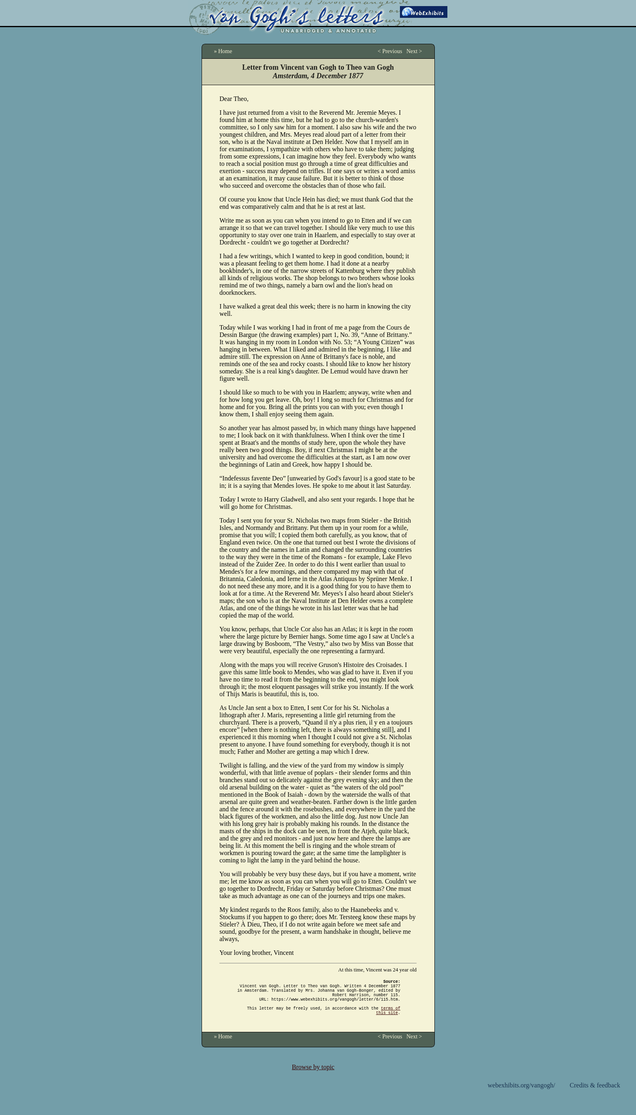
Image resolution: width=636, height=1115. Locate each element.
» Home (223, 51)
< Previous (390, 51)
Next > (414, 51)
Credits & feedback (595, 1094)
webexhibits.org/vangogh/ (521, 1094)
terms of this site (388, 1019)
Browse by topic (313, 1076)
